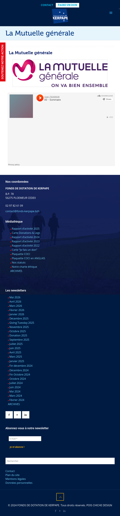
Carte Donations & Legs (26, 233)
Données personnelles (19, 483)
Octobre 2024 (17, 379)
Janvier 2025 (16, 361)
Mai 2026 (14, 297)
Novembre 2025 (19, 327)
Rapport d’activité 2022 (26, 245)
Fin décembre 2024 (21, 366)
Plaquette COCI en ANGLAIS (28, 258)
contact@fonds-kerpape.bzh (22, 211)
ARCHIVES (16, 271)
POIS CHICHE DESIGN (99, 505)
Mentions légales (16, 479)
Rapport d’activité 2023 (26, 241)
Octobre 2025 (17, 331)
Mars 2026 (15, 306)
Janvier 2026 (16, 314)
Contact (47, 5)
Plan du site (13, 475)
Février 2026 (16, 310)
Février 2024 (16, 400)
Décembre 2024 (19, 370)
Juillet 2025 (16, 344)
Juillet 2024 (16, 383)
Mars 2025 (15, 356)
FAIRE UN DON (67, 5)
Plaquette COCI (21, 254)
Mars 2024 (15, 395)
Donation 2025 (18, 335)
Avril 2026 (15, 301)
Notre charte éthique (24, 267)
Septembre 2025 (19, 339)
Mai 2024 (14, 391)
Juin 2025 (15, 348)
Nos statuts (19, 262)
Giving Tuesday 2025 (21, 323)
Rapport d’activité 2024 (26, 237)
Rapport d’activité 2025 (26, 228)
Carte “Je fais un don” (24, 250)
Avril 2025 (15, 352)
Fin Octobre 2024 (19, 374)
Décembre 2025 (19, 318)
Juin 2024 (15, 387)
